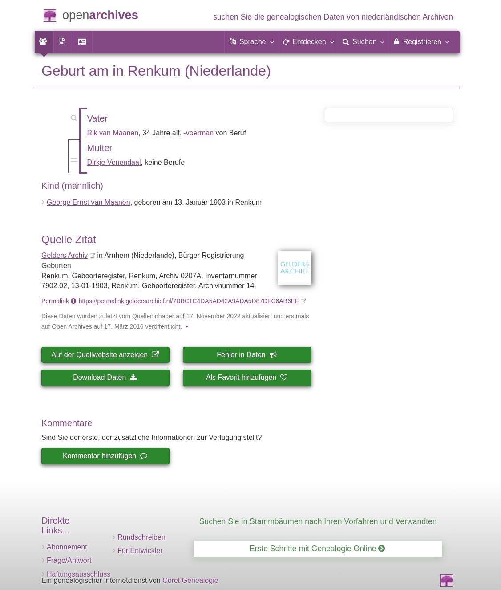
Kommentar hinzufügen (105, 456)
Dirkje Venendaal (114, 162)
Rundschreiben (141, 537)
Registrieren (420, 41)
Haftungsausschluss (78, 574)
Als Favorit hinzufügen (246, 377)
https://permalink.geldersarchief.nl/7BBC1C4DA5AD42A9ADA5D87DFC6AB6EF (189, 301)
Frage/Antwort (69, 560)
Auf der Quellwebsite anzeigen (104, 354)
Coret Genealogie (190, 580)
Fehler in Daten (246, 354)
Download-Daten (105, 377)
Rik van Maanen (113, 133)
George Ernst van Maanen (88, 202)
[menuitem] (44, 42)
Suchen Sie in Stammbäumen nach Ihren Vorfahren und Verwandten (318, 521)
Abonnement (67, 547)
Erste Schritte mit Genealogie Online (317, 548)
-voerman (199, 133)
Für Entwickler (139, 550)
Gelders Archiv (64, 255)
